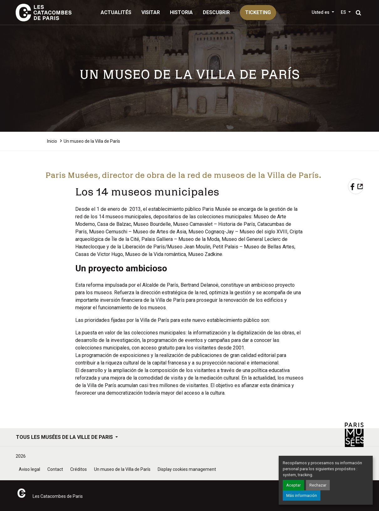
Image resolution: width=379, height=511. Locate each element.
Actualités (116, 12)
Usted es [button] (321, 12)
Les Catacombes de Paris (58, 496)
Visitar (150, 12)
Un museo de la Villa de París (122, 469)
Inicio (52, 141)
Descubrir (216, 12)
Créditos (78, 469)
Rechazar (317, 485)
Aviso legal (29, 469)
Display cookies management (187, 469)
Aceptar (293, 485)
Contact (55, 469)
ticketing (258, 12)
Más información (301, 495)
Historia (181, 12)
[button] (345, 12)
